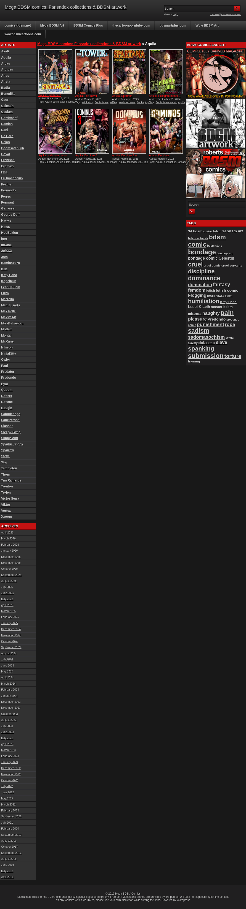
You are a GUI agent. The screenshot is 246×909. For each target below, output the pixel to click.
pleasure (197, 318)
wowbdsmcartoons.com (23, 34)
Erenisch (8, 160)
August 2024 (8, 653)
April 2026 (7, 532)
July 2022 (7, 786)
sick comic (206, 343)
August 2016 (8, 858)
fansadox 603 (134, 162)
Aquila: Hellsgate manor (52, 155)
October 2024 (9, 641)
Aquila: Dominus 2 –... (125, 155)
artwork (101, 162)
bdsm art (235, 231)
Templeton (9, 468)
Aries (5, 75)
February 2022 (10, 810)
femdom (196, 290)
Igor (4, 238)
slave (221, 342)
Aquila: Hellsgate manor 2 (164, 96)
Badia (5, 88)
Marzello (7, 299)
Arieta (5, 81)
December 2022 (11, 768)
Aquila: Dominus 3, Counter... (86, 157)
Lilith (5, 293)
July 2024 (7, 659)
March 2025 (8, 611)
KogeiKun (8, 281)
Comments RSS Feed (231, 14)
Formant (7, 202)
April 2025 (7, 605)
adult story (87, 102)
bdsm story (214, 245)
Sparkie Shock (12, 444)
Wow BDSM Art (207, 25)
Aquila (140, 102)
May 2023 (7, 738)
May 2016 (7, 871)
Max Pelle (8, 311)
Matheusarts (10, 305)
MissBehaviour (12, 323)
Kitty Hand (9, 275)
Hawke (6, 220)
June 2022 (7, 792)
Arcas (5, 63)
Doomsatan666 (12, 148)
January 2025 (9, 623)
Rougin (6, 408)
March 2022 (8, 804)
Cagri (5, 99)
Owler (5, 359)
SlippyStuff (9, 438)
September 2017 (11, 853)
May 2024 (7, 671)
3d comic (50, 162)
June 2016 (7, 864)
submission (206, 355)
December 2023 (11, 701)
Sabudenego (10, 414)
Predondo (8, 377)
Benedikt (8, 93)
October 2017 (9, 846)
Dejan (5, 142)
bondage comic (203, 258)
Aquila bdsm (52, 101)
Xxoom (6, 516)
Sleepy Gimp (11, 432)
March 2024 (8, 683)
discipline (201, 271)
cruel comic (212, 265)
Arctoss (7, 69)
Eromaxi (7, 166)
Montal (6, 335)
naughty (211, 313)
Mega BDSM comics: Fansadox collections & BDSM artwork (65, 7)
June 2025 (7, 593)
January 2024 (9, 695)
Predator (7, 371)
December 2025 (11, 556)
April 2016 (7, 877)
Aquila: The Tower (86, 96)
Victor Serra (10, 498)
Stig (4, 462)
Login (175, 14)
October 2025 (9, 568)
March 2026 (8, 538)
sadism (198, 330)
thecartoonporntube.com (131, 25)
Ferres (6, 196)
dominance (204, 278)
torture (232, 356)
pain (227, 312)
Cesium (7, 112)
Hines (5, 227)
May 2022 (7, 798)
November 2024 (11, 635)
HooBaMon (9, 232)
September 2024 (11, 647)
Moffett (6, 329)
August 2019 (8, 840)
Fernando (8, 190)
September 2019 (11, 834)
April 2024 (7, 677)
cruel (195, 264)
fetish (210, 290)
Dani (4, 130)
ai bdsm (207, 231)
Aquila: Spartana (122, 96)
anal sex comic (127, 102)
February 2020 (10, 828)
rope (230, 324)
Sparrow (7, 450)
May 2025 (7, 599)
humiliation (203, 301)
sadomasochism (206, 337)
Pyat (4, 384)
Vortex (6, 510)
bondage (202, 252)
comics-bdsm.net (18, 25)
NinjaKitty (8, 353)
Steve (5, 456)
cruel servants (231, 265)
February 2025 (10, 617)
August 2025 (8, 580)
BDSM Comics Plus (88, 25)
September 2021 (11, 816)
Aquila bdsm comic (166, 102)
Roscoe (7, 402)
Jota (4, 257)
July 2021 (7, 822)
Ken (4, 269)
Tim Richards (11, 480)
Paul (4, 365)
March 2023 (8, 750)
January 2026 (9, 550)
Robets (6, 396)
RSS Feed (215, 14)
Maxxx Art (8, 317)
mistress (194, 314)
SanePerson (10, 420)
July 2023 (7, 726)
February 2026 (10, 544)
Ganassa (7, 208)
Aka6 (5, 51)
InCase (6, 245)
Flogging (197, 295)
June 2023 (7, 732)
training (194, 361)
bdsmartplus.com (172, 25)
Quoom (6, 390)
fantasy (221, 284)
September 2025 (11, 575)
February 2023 (10, 756)
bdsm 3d (219, 231)
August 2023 (8, 719)
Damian (7, 124)
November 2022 (11, 774)
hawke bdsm (224, 295)
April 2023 (7, 744)
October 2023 (9, 714)
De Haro (7, 136)
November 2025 (11, 562)
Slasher (7, 426)
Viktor (5, 504)
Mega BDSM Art (52, 25)
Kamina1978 (10, 263)
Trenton (7, 486)
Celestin (7, 106)
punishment (210, 324)
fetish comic (227, 290)
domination (170, 162)
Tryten (6, 492)
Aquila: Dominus (159, 155)
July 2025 (7, 587)
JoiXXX (6, 251)
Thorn (5, 474)
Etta (4, 172)
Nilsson (7, 347)
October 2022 (9, 780)
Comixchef (9, 118)
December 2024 (11, 629)
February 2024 (10, 689)
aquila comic (67, 101)
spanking (201, 348)
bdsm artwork (198, 238)
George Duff (10, 214)
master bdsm (222, 307)
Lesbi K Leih (10, 287)
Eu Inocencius (12, 178)
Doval (5, 154)
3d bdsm (195, 231)
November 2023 (11, 707)
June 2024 (7, 665)
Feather (7, 184)
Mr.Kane (7, 341)
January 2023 (9, 762)
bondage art (225, 253)
